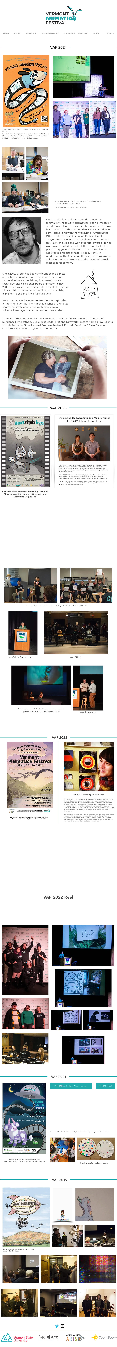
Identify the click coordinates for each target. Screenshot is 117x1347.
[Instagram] (62, 1326)
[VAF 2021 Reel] (105, 1086)
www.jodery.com (95, 821)
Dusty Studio (13, 277)
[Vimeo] (56, 1326)
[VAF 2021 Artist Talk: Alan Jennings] (71, 1086)
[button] (17, 33)
